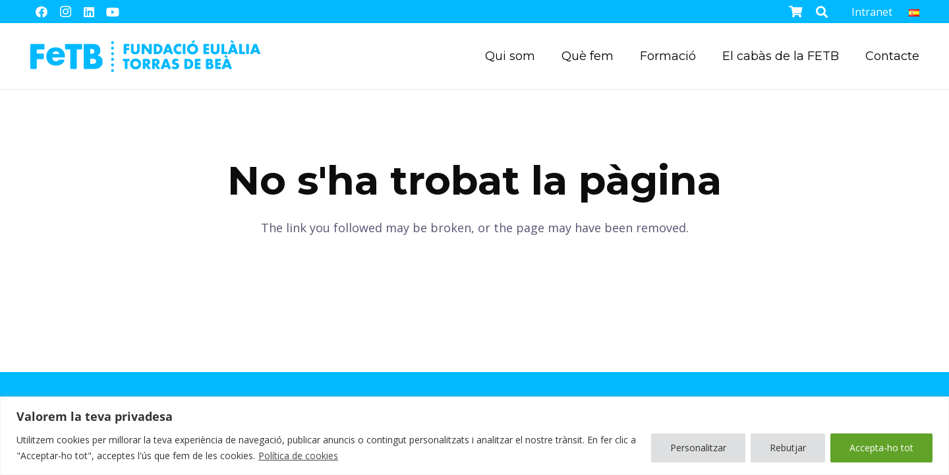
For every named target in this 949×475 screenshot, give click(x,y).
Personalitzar (698, 447)
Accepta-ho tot (881, 447)
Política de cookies (298, 455)
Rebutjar (788, 447)
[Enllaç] (145, 56)
